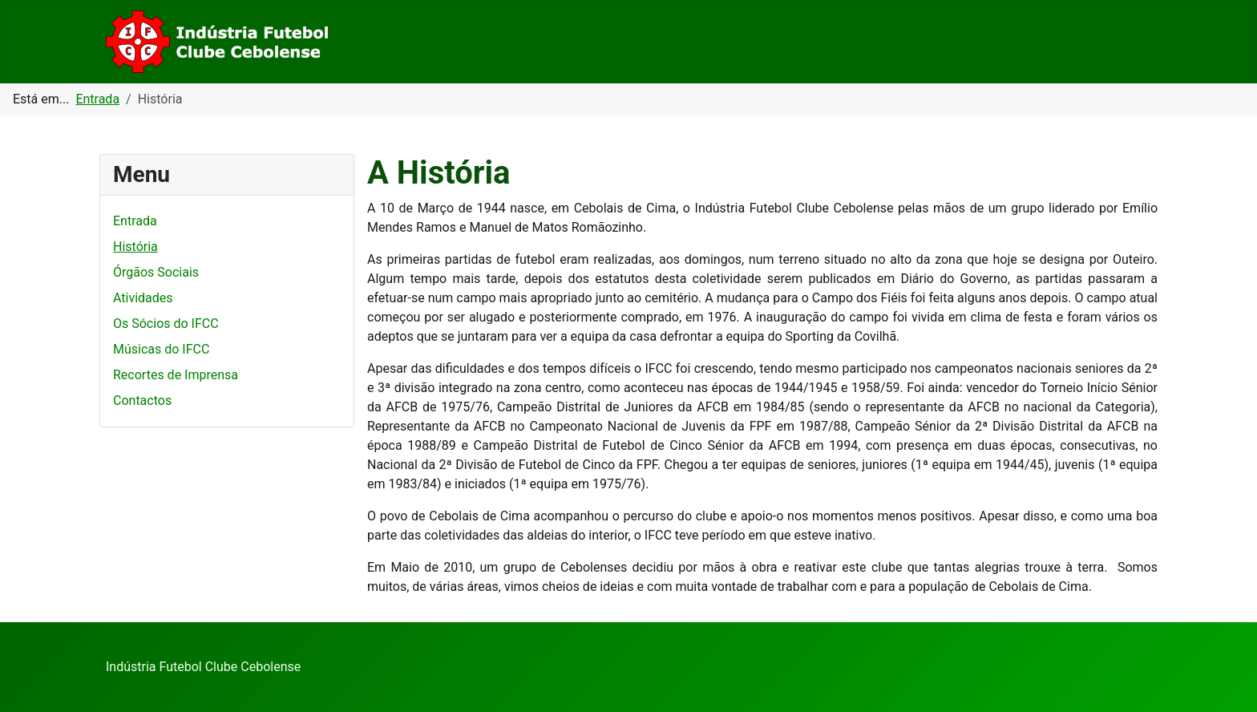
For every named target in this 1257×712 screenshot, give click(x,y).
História (135, 246)
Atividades (143, 297)
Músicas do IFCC (161, 349)
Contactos (142, 400)
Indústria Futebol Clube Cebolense (203, 666)
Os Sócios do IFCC (166, 323)
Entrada (135, 221)
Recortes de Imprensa (175, 374)
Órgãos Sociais (156, 272)
